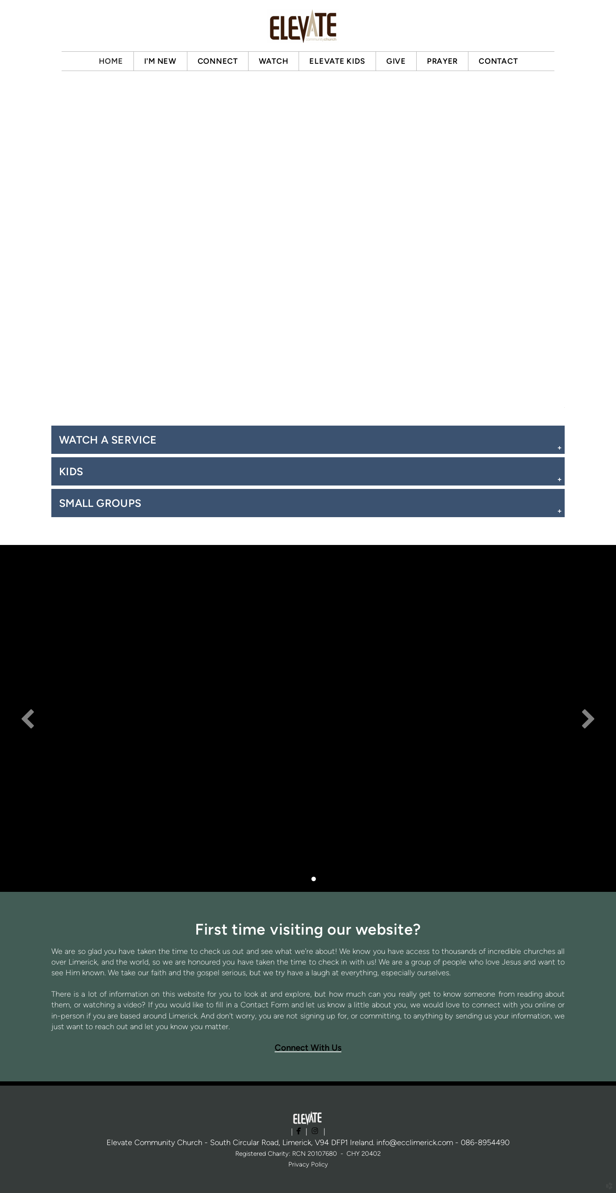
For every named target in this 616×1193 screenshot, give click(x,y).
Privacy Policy (308, 1164)
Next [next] (588, 718)
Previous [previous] (27, 718)
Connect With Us (308, 1047)
